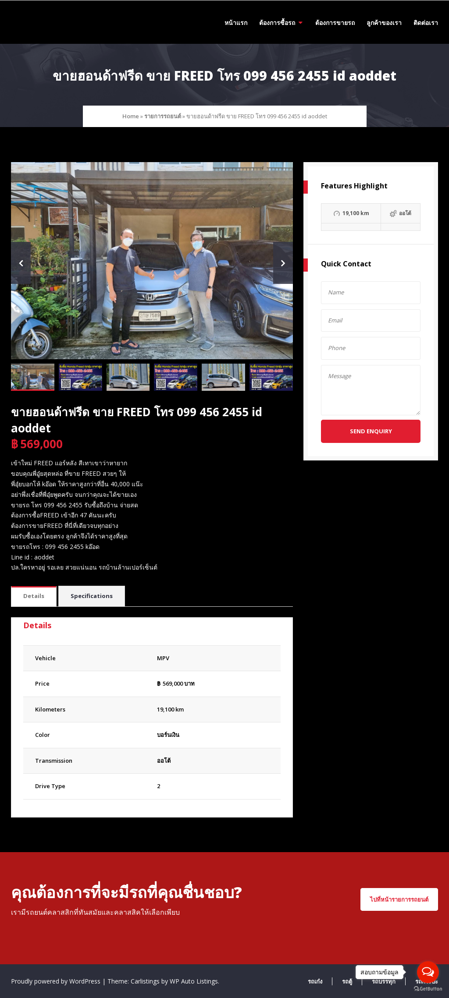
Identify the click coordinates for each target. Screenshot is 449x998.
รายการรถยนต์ (162, 116)
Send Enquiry (371, 431)
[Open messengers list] (428, 972)
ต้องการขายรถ (335, 22)
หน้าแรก (235, 22)
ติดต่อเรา (425, 22)
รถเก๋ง (315, 981)
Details (33, 596)
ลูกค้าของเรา (384, 22)
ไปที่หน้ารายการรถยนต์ (399, 899)
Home (130, 116)
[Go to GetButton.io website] (428, 989)
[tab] (34, 596)
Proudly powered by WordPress (56, 981)
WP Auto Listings (194, 981)
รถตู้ (347, 981)
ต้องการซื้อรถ (277, 22)
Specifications (92, 596)
